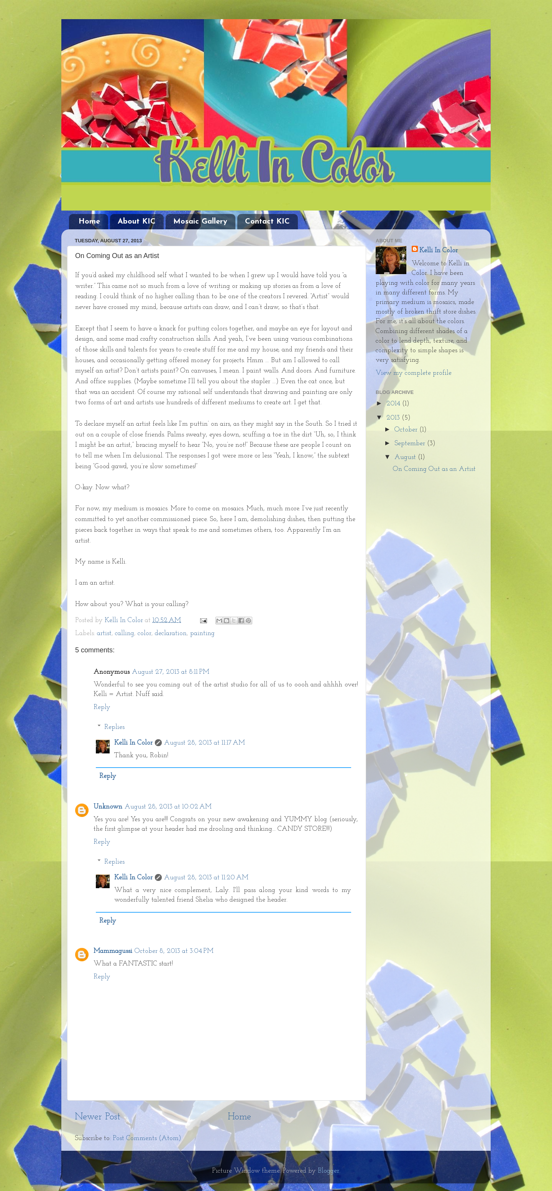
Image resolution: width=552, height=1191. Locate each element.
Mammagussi (113, 951)
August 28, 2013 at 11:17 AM (204, 743)
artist (104, 633)
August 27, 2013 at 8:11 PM (170, 672)
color (144, 633)
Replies (114, 727)
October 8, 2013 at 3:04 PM (174, 951)
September (410, 443)
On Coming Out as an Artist (434, 469)
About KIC (137, 221)
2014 (394, 403)
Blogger (328, 1171)
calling (124, 633)
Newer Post (97, 1117)
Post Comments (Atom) (147, 1138)
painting (202, 633)
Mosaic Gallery (200, 221)
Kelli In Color (133, 743)
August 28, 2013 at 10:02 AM (168, 806)
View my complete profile (414, 373)
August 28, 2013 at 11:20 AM (206, 877)
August (406, 457)
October (406, 429)
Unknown (108, 806)
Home (89, 221)
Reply (102, 707)
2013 (394, 418)
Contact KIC (267, 221)
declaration (171, 633)
